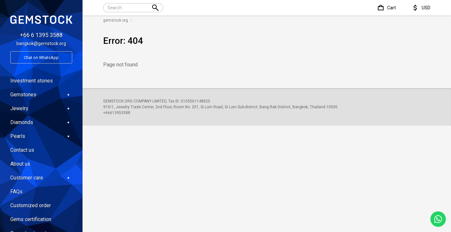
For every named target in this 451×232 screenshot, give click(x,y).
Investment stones (31, 81)
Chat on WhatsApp (41, 57)
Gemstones (41, 95)
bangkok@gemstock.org (41, 43)
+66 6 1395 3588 (41, 35)
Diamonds (41, 122)
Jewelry (41, 108)
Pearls (41, 136)
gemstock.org (115, 20)
